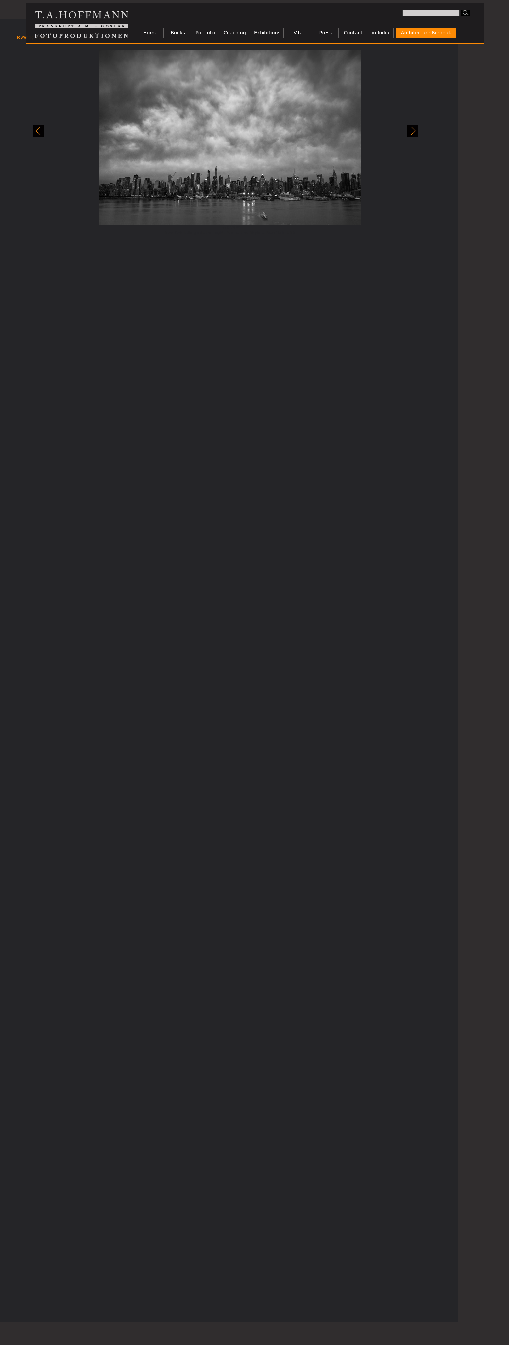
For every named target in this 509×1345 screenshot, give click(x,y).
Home (150, 32)
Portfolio (205, 32)
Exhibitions (267, 32)
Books (178, 32)
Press (325, 32)
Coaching (235, 32)
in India (380, 32)
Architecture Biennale (426, 32)
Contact (353, 32)
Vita (298, 32)
